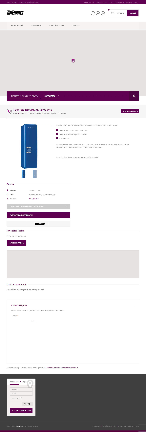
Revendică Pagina (17, 243)
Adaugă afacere (101, 2)
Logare (25, 382)
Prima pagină (89, 2)
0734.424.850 (34, 199)
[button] (73, 61)
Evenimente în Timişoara (123, 2)
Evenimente (36, 25)
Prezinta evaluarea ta (131, 111)
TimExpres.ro (19, 426)
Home (15, 113)
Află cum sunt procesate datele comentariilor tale (61, 368)
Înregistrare (14, 382)
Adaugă (133, 13)
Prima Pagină (17, 25)
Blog (110, 2)
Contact (136, 2)
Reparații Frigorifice (35, 113)
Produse (23, 113)
